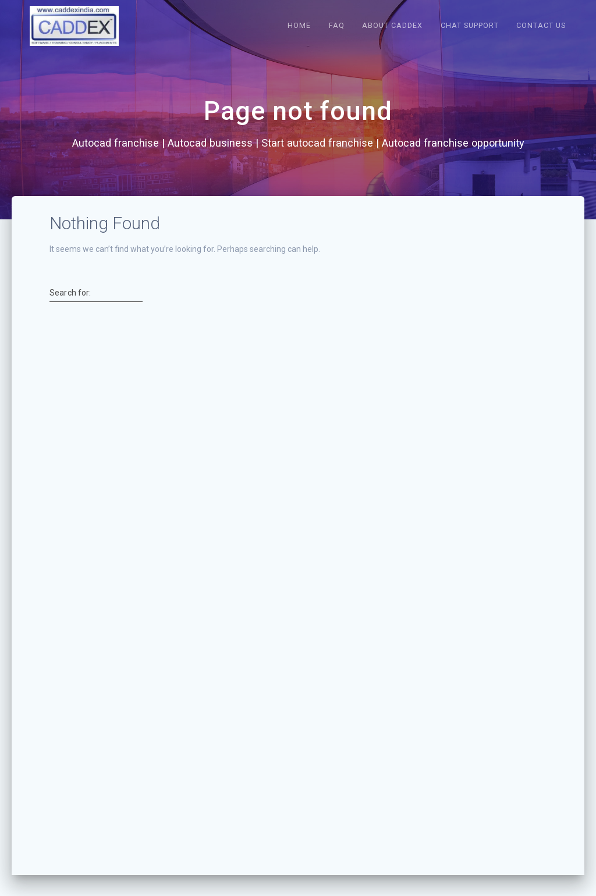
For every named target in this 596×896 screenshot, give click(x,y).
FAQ (337, 25)
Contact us (541, 25)
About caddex (392, 25)
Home (299, 25)
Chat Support (470, 25)
